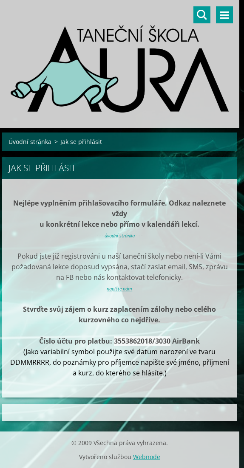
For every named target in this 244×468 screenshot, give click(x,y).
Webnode (146, 457)
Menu (224, 14)
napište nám (119, 288)
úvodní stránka (120, 235)
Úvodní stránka (30, 142)
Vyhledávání (201, 14)
